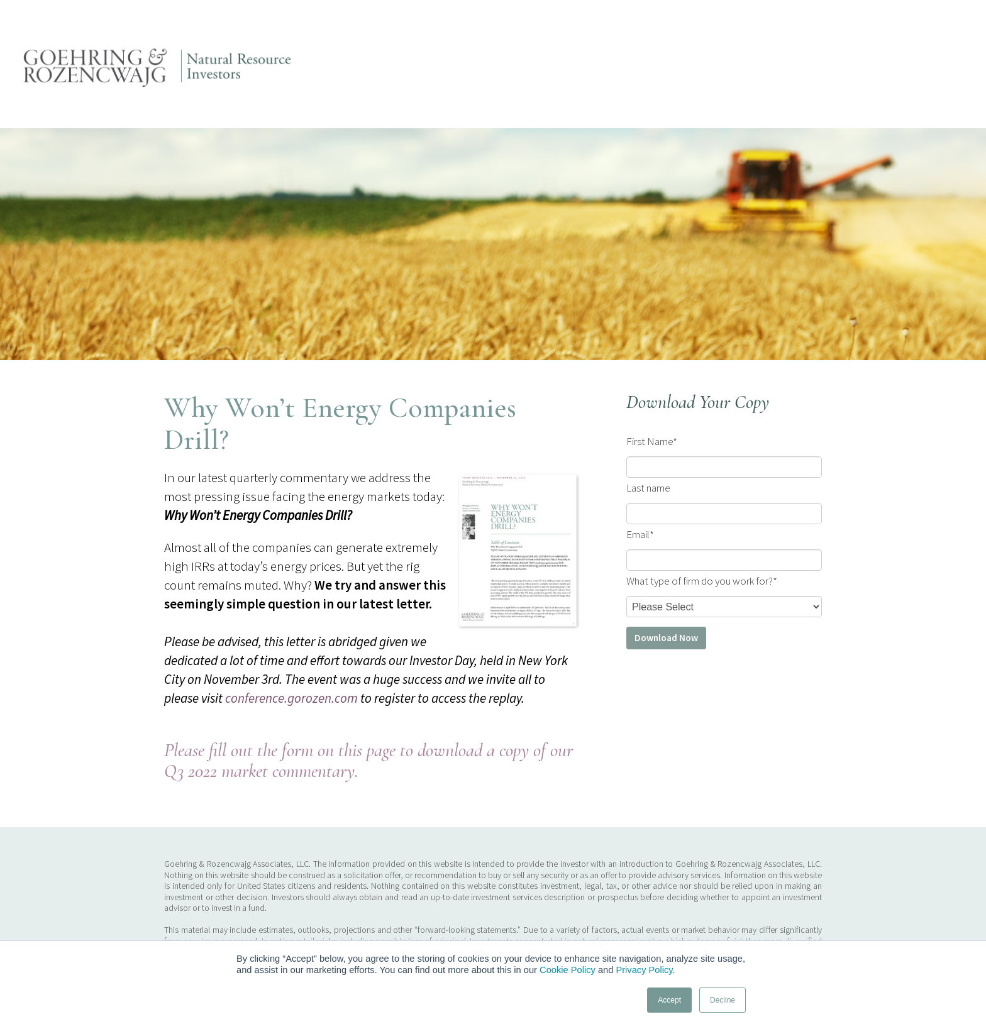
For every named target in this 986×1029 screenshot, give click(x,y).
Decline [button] (722, 1000)
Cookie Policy (567, 970)
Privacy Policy (644, 970)
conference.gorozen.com (291, 698)
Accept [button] (669, 1000)
